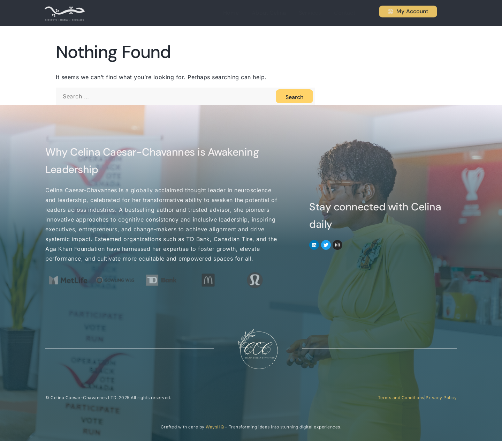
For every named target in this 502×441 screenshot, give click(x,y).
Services (315, 12)
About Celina (276, 12)
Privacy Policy (441, 397)
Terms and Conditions (401, 397)
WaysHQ (215, 426)
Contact (347, 12)
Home (240, 12)
